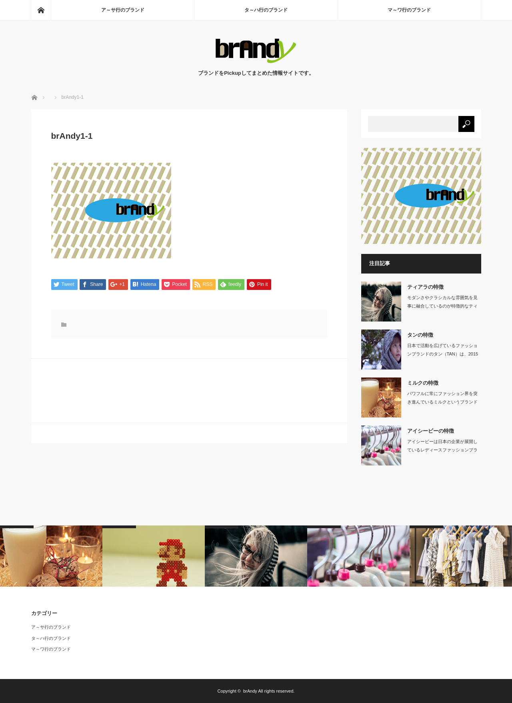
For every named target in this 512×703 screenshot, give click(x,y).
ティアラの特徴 (425, 287)
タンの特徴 (420, 335)
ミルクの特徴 (422, 383)
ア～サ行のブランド (122, 10)
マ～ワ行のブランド (409, 10)
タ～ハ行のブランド (266, 10)
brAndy (250, 691)
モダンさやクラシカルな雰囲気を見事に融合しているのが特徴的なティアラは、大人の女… (442, 306)
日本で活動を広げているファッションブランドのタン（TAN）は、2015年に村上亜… (442, 354)
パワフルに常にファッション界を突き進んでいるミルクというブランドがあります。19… (442, 402)
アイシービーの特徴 (430, 431)
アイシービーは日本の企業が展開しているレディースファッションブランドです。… (442, 450)
